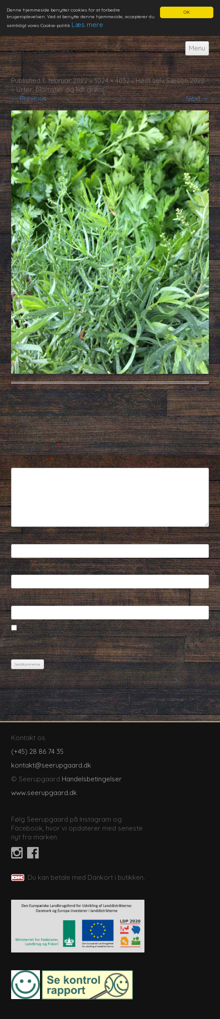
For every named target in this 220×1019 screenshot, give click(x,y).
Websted (25, 597)
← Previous (29, 98)
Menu (197, 48)
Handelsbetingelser (92, 779)
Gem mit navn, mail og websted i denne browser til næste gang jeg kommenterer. (108, 644)
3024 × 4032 (112, 80)
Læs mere (87, 24)
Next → (197, 98)
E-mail (22, 566)
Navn (21, 536)
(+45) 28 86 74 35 (37, 751)
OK (187, 12)
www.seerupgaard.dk (44, 792)
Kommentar (31, 459)
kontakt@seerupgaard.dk (51, 765)
